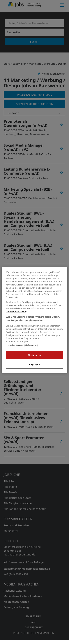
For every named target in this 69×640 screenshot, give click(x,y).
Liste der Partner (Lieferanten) (22, 345)
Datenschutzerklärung (16, 311)
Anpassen (34, 364)
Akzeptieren (34, 355)
